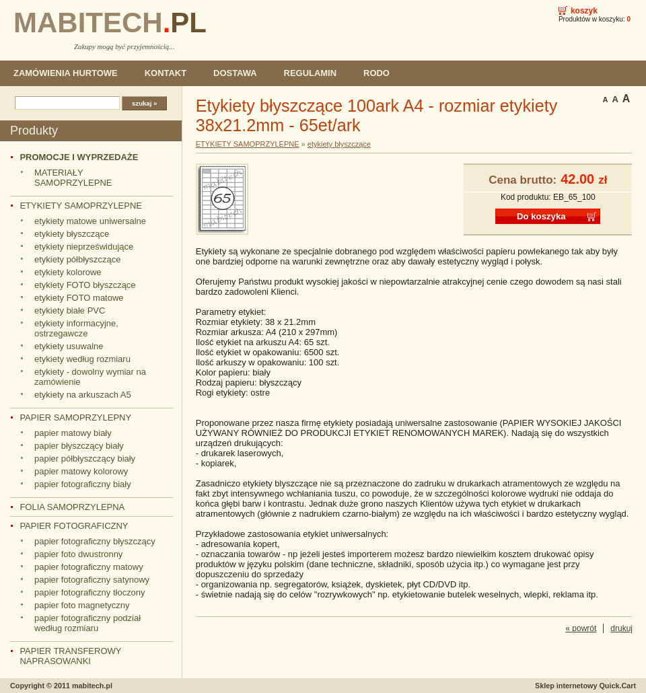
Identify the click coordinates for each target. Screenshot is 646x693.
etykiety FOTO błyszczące (85, 285)
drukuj (621, 628)
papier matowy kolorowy (81, 471)
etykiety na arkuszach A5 (82, 395)
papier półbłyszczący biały (84, 458)
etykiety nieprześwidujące (83, 247)
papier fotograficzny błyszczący (94, 541)
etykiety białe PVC (69, 310)
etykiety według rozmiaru (82, 359)
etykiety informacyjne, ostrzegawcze (76, 328)
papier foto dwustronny (78, 554)
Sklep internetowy (585, 686)
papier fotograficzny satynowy (91, 580)
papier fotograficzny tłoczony (89, 592)
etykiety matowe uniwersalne (90, 221)
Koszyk (584, 10)
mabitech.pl (92, 686)
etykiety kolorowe (68, 272)
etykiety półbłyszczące (77, 259)
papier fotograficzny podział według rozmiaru (87, 623)
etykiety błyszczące (71, 234)
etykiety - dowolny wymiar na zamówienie (90, 377)
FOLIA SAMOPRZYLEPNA (72, 507)
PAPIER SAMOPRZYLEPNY (75, 417)
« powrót (580, 628)
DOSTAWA (235, 73)
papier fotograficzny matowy (88, 567)
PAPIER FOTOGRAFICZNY (74, 526)
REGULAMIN (310, 73)
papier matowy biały (73, 433)
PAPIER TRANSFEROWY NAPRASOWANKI (70, 656)
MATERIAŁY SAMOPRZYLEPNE (73, 178)
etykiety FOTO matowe (79, 298)
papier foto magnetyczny (81, 605)
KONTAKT (165, 73)
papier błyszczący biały (79, 446)
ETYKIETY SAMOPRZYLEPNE (81, 205)
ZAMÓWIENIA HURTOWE (65, 73)
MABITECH (110, 22)
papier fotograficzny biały (82, 484)
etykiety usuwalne (69, 346)
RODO (376, 73)
